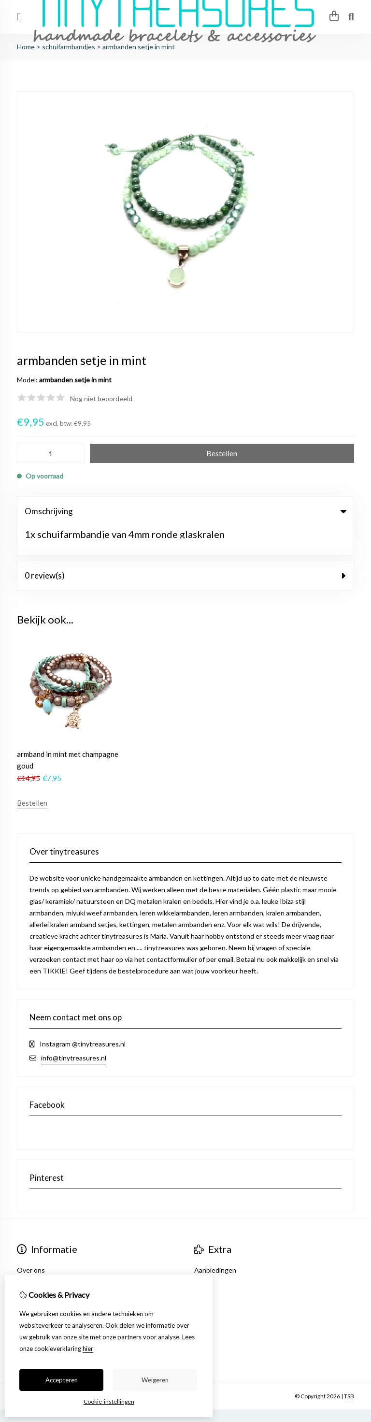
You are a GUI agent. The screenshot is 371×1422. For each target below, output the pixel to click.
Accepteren (61, 1380)
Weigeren (155, 1380)
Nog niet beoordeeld (101, 398)
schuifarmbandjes (68, 47)
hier (88, 1348)
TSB (349, 1366)
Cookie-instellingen (109, 1401)
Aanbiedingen (215, 1240)
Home (26, 47)
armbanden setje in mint (138, 47)
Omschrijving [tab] (185, 511)
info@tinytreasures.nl (73, 1028)
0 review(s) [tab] (185, 546)
